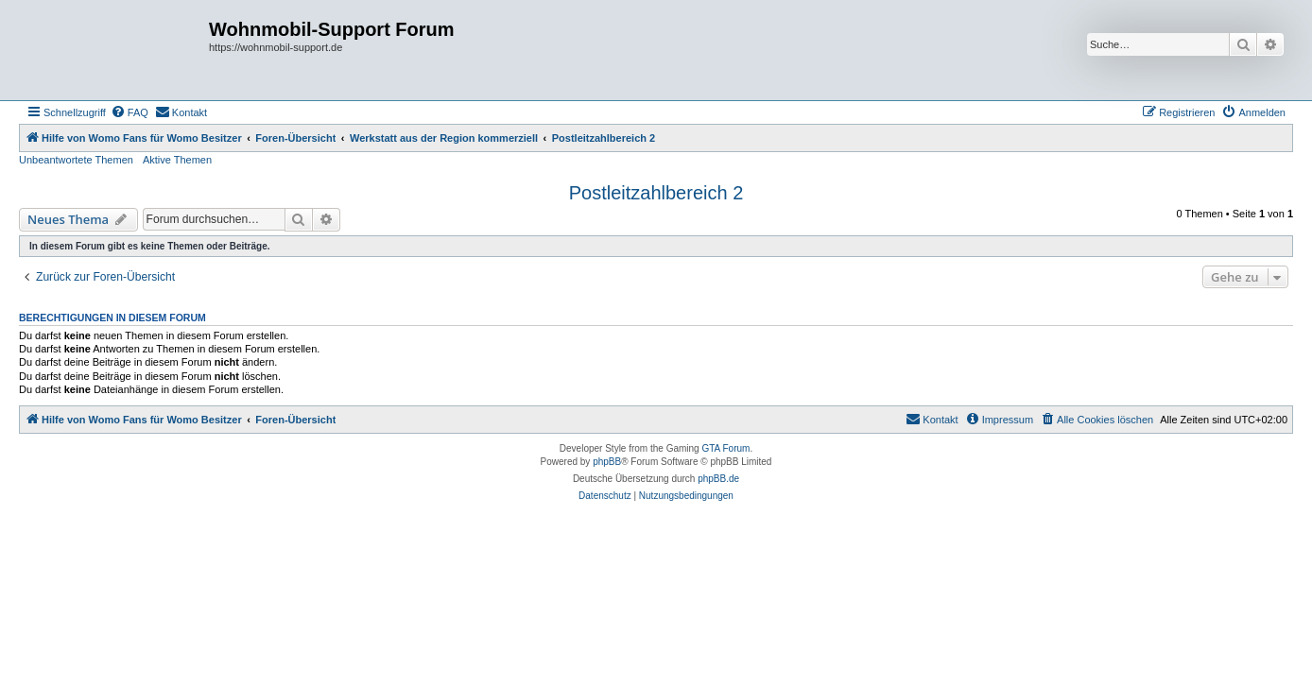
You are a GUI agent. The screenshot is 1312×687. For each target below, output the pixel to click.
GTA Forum (725, 448)
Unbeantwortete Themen (76, 159)
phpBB (607, 461)
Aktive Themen (177, 159)
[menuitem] (129, 112)
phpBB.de (718, 478)
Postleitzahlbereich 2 (656, 192)
